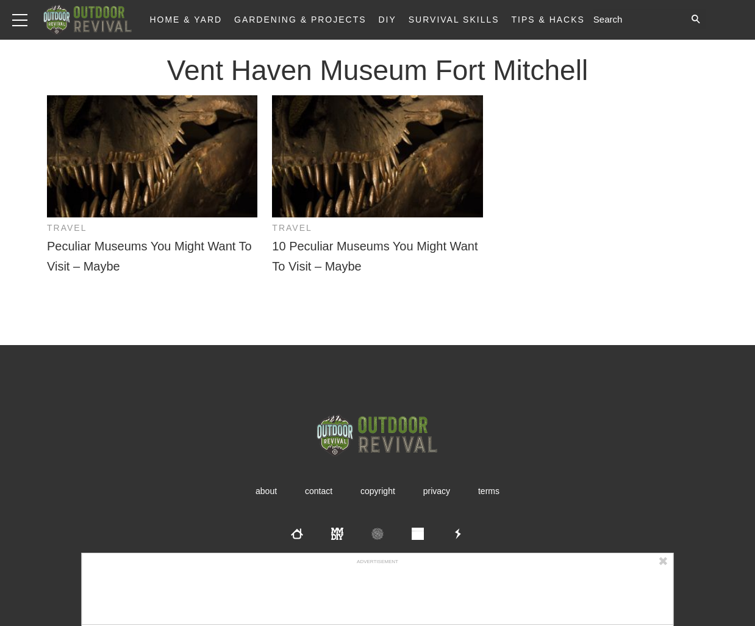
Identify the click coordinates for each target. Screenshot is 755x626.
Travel (67, 228)
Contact (318, 491)
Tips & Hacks (547, 19)
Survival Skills (454, 19)
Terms (488, 491)
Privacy (436, 491)
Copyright (377, 491)
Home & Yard (185, 19)
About (266, 491)
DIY (387, 19)
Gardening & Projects (300, 19)
